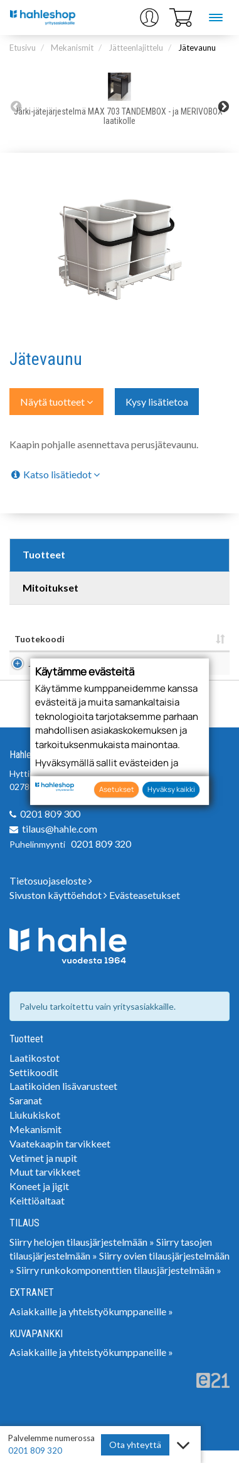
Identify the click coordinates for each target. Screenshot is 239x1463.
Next (223, 106)
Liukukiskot (34, 1127)
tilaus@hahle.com (59, 841)
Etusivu (22, 48)
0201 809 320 (101, 856)
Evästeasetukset (144, 907)
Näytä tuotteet (56, 402)
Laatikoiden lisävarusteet (63, 1098)
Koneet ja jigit (39, 1198)
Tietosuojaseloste (50, 893)
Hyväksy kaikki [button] (171, 789)
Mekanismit (72, 48)
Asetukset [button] (116, 789)
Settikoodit (33, 1085)
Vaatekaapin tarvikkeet (59, 1156)
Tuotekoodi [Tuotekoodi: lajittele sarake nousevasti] (39, 639)
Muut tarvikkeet (44, 1184)
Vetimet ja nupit (43, 1170)
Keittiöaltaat (37, 1213)
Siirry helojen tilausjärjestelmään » (81, 1254)
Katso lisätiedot (54, 474)
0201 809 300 (50, 826)
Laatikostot (34, 1070)
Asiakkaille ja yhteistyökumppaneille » (91, 1324)
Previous (15, 106)
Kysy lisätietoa (156, 402)
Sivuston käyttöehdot (58, 907)
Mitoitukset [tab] (50, 587)
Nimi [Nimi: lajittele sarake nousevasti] (84, 639)
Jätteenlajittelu (136, 48)
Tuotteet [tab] (44, 554)
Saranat (25, 1113)
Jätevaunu (197, 48)
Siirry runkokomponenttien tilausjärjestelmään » (118, 1282)
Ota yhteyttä (135, 1444)
